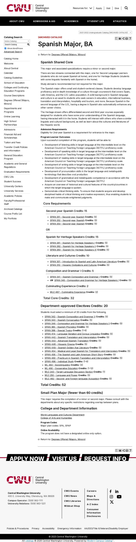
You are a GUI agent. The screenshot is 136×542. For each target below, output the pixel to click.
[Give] (117, 8)
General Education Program (13, 157)
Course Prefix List (13, 213)
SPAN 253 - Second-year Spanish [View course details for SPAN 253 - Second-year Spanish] (67, 223)
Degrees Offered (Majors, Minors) (17, 102)
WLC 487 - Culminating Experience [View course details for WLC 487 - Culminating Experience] (67, 292)
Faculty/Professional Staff (14, 202)
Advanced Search (13, 51)
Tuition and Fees (12, 142)
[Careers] (91, 491)
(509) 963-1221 (38, 503)
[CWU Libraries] (72, 501)
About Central (11, 68)
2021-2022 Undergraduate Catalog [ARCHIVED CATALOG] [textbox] (104, 32)
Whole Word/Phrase (15, 48)
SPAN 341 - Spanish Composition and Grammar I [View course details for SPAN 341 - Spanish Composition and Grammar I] (75, 277)
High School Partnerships (10, 123)
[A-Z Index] (92, 504)
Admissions (9, 129)
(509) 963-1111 (35, 500)
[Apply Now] (27, 457)
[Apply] (99, 8)
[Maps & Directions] (96, 497)
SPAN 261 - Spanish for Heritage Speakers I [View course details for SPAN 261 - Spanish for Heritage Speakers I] (72, 243)
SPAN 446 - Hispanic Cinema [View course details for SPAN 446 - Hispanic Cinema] (60, 344)
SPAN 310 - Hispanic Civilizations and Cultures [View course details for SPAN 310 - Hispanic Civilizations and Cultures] (73, 265)
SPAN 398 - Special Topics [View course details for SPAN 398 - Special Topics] (58, 330)
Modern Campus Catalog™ (100, 540)
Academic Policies (13, 196)
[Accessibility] (48, 528)
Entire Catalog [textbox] (10, 41)
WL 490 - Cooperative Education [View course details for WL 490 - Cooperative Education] (61, 368)
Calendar (8, 73)
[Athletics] (119, 21)
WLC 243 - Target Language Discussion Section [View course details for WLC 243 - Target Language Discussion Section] (69, 371)
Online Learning (12, 116)
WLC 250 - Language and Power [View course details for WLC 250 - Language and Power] (61, 375)
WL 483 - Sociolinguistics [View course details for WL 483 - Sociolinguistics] (57, 365)
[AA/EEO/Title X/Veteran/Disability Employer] (106, 528)
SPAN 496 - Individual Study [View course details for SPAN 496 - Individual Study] (59, 361)
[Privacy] (35, 528)
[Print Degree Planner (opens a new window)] (116, 38)
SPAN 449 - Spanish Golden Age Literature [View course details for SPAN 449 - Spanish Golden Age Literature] (67, 347)
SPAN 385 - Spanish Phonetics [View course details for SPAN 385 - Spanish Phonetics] (60, 327)
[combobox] (105, 32)
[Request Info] (105, 457)
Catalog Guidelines (13, 77)
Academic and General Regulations (15, 165)
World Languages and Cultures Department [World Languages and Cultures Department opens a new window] (62, 414)
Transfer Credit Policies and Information (15, 149)
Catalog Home (11, 58)
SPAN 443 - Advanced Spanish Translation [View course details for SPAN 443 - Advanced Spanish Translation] (67, 340)
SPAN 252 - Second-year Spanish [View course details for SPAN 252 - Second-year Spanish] (67, 220)
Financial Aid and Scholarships (12, 136)
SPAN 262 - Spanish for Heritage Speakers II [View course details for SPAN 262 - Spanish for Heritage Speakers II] (73, 246)
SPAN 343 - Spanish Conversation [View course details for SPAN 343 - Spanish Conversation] (62, 320)
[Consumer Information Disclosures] (96, 513)
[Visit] (108, 8)
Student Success (12, 181)
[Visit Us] (64, 457)
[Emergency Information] (69, 528)
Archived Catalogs (13, 209)
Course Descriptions (14, 95)
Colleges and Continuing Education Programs (16, 89)
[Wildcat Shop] (72, 506)
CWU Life (9, 176)
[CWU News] (70, 496)
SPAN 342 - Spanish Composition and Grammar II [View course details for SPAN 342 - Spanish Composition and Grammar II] (70, 316)
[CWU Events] (71, 491)
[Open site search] (126, 8)
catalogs (29, 540)
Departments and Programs (12, 110)
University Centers (13, 186)
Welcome (8, 63)
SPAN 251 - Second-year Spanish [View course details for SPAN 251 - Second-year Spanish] (67, 217)
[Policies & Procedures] (18, 528)
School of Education (14, 82)
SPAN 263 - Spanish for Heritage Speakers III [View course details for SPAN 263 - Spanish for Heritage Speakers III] (73, 249)
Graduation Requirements (17, 171)
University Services (13, 191)
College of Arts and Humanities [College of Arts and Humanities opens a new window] (56, 418)
